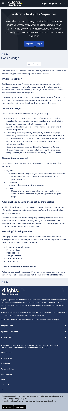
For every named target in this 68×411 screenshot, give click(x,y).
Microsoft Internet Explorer (18, 247)
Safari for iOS (12, 261)
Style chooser (6, 353)
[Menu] (3, 3)
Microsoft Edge (13, 250)
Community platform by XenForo (25, 345)
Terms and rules (7, 369)
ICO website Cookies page (50, 275)
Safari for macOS (14, 258)
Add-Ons (53, 345)
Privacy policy (6, 374)
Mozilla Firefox (12, 253)
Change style (6, 358)
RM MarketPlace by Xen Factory (30, 348)
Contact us (5, 363)
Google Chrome (13, 255)
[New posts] (60, 3)
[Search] (65, 3)
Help (3, 379)
